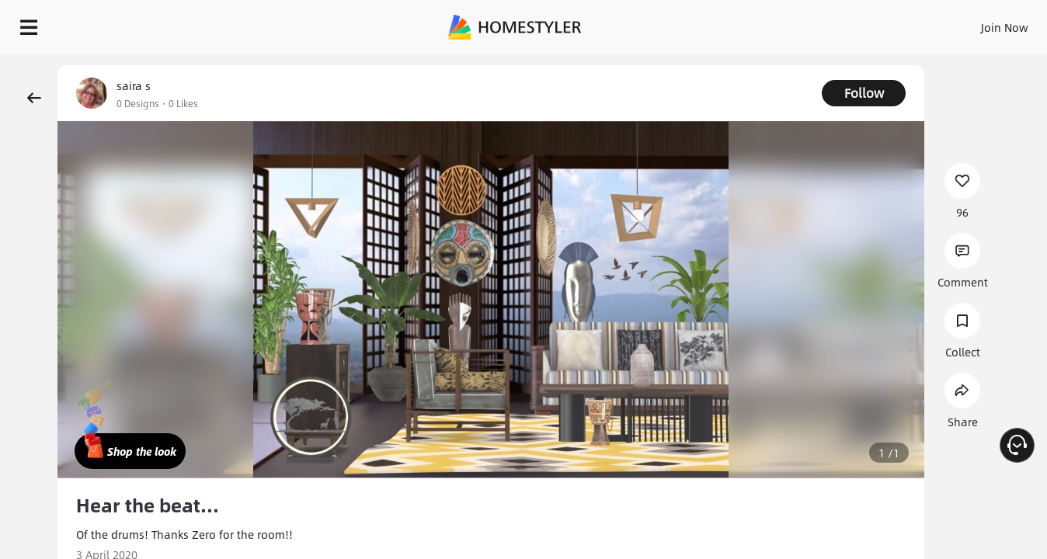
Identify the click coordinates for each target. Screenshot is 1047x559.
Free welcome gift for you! (729, 62)
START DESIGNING (969, 23)
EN (871, 23)
